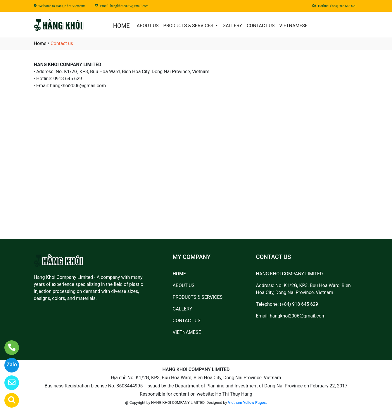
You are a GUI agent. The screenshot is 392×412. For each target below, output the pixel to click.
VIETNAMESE (293, 25)
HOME (121, 25)
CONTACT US (260, 25)
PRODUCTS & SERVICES (189, 25)
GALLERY (232, 25)
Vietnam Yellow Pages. (247, 402)
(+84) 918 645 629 (299, 304)
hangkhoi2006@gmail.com (298, 316)
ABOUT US (148, 25)
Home (40, 43)
